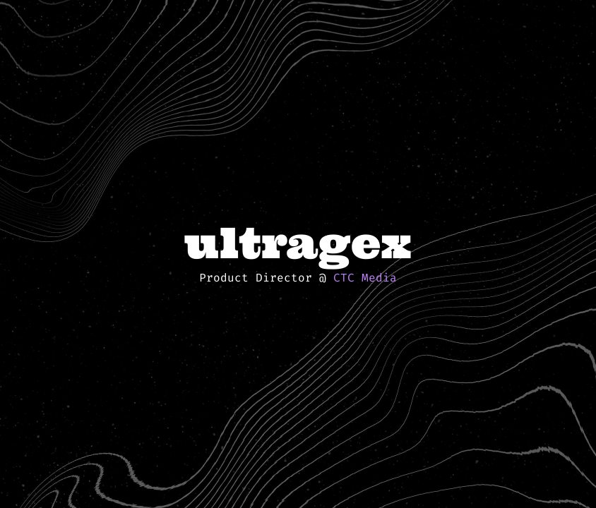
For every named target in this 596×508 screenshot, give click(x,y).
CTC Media (365, 277)
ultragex (298, 243)
